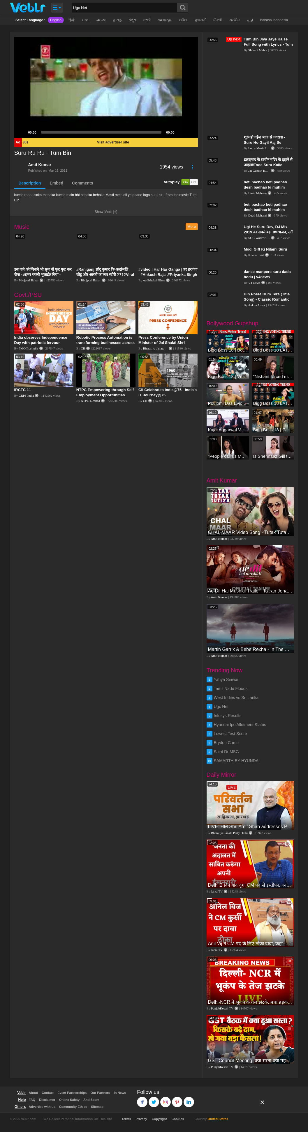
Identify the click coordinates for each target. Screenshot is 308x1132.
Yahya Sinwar (226, 679)
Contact (48, 1092)
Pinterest (177, 1099)
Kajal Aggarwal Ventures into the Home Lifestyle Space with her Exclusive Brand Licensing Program (227, 429)
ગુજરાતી (200, 20)
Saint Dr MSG (226, 751)
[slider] (101, 132)
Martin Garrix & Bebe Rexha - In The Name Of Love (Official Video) (250, 649)
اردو (250, 20)
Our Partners (100, 1092)
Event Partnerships (72, 1092)
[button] (106, 87)
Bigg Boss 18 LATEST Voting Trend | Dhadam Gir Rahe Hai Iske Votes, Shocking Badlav (273, 349)
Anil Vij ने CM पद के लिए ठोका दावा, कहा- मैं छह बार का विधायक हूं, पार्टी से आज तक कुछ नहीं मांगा (250, 943)
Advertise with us (42, 1106)
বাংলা (85, 20)
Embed (57, 183)
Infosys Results (228, 715)
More (191, 226)
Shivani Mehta (257, 50)
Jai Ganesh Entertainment (264, 170)
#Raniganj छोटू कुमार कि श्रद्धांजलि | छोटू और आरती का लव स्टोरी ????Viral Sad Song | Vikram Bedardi (105, 274)
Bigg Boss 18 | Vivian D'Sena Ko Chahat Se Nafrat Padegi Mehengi (227, 376)
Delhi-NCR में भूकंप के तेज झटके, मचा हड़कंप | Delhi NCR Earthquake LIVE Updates (250, 1002)
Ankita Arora (256, 305)
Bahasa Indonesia (274, 20)
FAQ (32, 1099)
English (55, 20)
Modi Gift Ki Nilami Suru (265, 249)
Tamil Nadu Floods (231, 688)
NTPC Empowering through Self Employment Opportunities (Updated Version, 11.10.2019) (105, 395)
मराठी (147, 20)
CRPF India (26, 395)
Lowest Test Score (230, 733)
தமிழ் (117, 20)
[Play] (22, 132)
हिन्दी (71, 20)
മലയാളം (165, 20)
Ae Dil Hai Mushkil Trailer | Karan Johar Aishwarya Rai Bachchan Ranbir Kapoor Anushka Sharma (250, 590)
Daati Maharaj (257, 193)
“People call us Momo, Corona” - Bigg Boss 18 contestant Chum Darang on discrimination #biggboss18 (227, 456)
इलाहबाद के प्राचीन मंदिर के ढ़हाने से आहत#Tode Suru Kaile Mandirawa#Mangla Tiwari (268, 164)
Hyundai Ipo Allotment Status (240, 724)
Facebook (142, 1099)
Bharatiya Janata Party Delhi (161, 348)
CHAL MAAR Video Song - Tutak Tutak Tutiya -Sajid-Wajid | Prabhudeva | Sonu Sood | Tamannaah (250, 532)
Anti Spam (91, 1099)
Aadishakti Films (154, 280)
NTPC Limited (90, 400)
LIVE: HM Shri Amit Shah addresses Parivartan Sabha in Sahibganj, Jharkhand (250, 826)
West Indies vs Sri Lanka (236, 697)
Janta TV (217, 891)
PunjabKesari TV (222, 1008)
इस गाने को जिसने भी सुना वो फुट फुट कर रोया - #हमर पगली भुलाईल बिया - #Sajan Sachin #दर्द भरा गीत (43, 274)
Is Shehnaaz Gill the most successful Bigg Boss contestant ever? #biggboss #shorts (273, 456)
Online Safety (69, 1099)
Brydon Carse (226, 742)
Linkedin (189, 1099)
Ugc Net (221, 706)
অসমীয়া (234, 20)
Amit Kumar (39, 164)
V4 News (254, 282)
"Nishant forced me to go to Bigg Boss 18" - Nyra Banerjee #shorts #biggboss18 (273, 376)
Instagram (166, 1099)
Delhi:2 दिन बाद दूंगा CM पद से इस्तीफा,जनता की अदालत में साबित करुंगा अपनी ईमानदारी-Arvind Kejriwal (250, 885)
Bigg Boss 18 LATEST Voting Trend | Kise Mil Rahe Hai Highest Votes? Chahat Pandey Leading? (273, 403)
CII (83, 348)
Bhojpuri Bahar (28, 280)
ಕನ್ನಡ (132, 20)
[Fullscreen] (190, 132)
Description (30, 183)
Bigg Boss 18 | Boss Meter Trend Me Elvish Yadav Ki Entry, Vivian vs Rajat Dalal (227, 349)
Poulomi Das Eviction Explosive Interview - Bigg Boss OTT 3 (227, 403)
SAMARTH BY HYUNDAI (237, 760)
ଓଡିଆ (183, 20)
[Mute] (181, 132)
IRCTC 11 (22, 390)
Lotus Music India (260, 148)
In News (120, 1092)
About (33, 1092)
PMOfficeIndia (28, 348)
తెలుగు (101, 20)
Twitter (154, 1099)
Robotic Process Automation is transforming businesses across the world (105, 342)
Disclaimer (47, 1099)
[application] (106, 87)
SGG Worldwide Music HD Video (270, 237)
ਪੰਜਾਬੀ (217, 20)
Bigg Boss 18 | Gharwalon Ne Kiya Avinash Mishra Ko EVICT (273, 429)
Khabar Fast (256, 255)
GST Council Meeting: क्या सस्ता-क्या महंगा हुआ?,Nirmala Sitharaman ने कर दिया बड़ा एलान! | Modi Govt (250, 1060)
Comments (82, 183)
